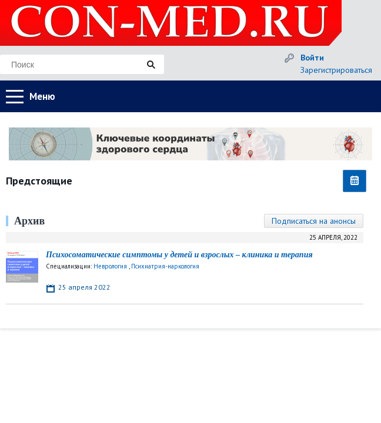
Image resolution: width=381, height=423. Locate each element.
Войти (312, 57)
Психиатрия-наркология (165, 266)
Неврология (110, 266)
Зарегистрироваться (336, 70)
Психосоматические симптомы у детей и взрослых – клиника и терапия (179, 254)
